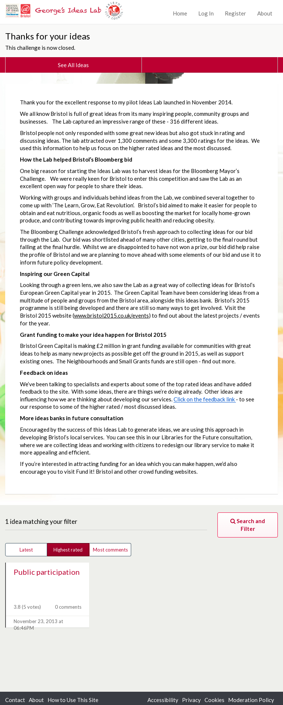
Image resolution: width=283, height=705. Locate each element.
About (264, 13)
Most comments (110, 550)
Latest (26, 550)
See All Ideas (73, 65)
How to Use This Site (73, 700)
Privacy (191, 700)
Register (235, 13)
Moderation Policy (251, 700)
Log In (206, 13)
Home (180, 13)
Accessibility (162, 700)
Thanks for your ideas (47, 36)
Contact (15, 700)
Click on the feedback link (205, 399)
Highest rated (68, 550)
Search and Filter (247, 525)
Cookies (214, 700)
